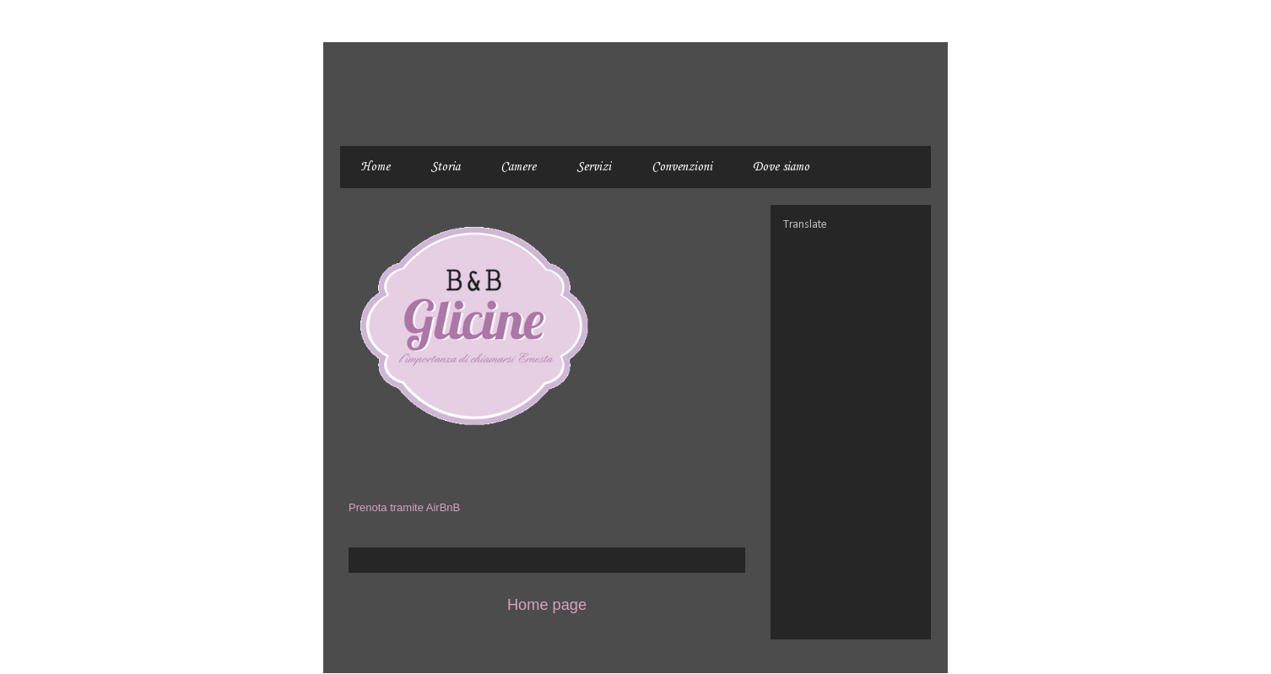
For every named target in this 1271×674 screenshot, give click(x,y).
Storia (445, 167)
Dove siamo (781, 167)
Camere (518, 167)
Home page (547, 604)
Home (375, 167)
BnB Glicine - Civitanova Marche (400, 81)
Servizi (593, 167)
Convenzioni (682, 167)
